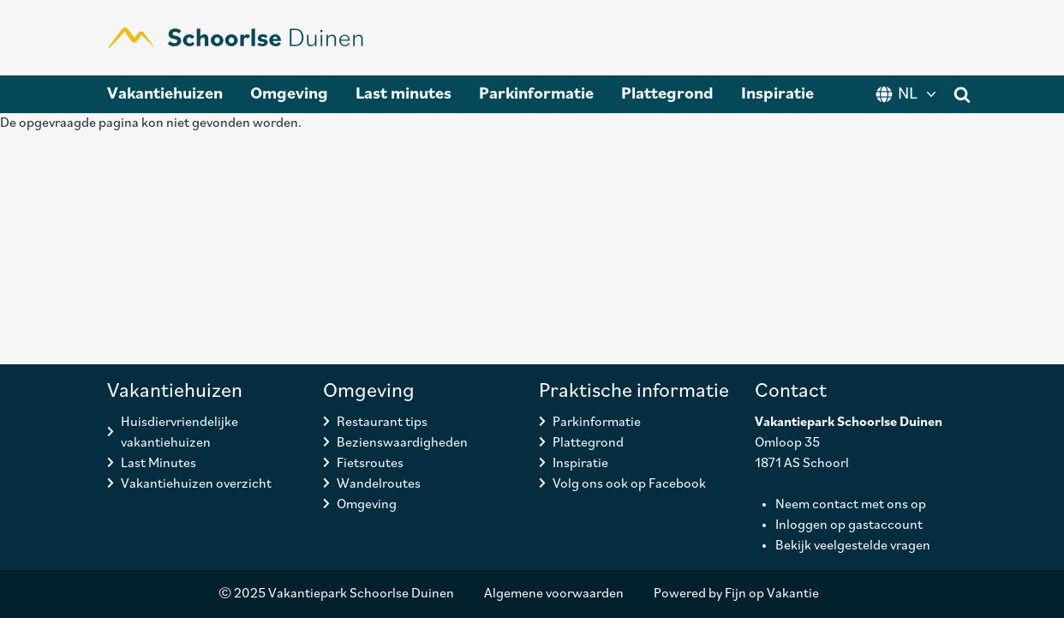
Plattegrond (667, 94)
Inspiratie (777, 94)
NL (908, 94)
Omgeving (289, 94)
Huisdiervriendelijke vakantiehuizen (179, 433)
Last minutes (403, 94)
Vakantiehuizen (165, 94)
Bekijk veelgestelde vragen (852, 546)
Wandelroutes (379, 484)
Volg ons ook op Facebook (629, 484)
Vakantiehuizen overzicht (196, 484)
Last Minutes (158, 464)
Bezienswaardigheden (402, 443)
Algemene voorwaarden (554, 594)
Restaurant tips (382, 422)
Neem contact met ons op (850, 505)
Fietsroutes (370, 464)
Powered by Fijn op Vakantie (736, 594)
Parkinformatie (536, 94)
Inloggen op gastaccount (849, 525)
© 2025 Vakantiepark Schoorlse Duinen (336, 594)
